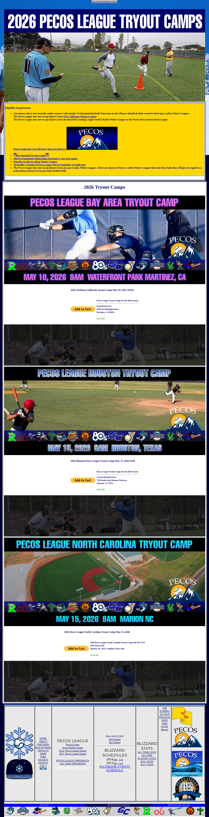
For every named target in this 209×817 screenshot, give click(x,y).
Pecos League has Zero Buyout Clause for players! (65, 149)
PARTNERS (43, 744)
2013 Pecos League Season (72, 753)
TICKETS (43, 759)
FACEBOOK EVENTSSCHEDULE (114, 768)
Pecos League (72, 744)
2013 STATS (146, 764)
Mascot (164, 729)
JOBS (43, 756)
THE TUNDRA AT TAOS (164, 711)
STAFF (164, 726)
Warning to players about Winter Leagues (35, 161)
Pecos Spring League (72, 747)
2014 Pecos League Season (72, 750)
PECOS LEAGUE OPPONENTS (72, 760)
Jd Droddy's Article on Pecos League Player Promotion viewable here (49, 164)
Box (115, 759)
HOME (43, 738)
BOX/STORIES (43, 747)
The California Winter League (80, 116)
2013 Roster (115, 742)
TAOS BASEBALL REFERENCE (72, 767)
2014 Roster (115, 739)
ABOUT (43, 741)
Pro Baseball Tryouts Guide (31, 155)
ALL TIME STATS (147, 752)
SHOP (43, 753)
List (121, 759)
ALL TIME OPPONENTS (73, 763)
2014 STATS (146, 761)
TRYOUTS (43, 750)
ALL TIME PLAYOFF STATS (147, 757)
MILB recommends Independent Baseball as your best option (45, 158)
